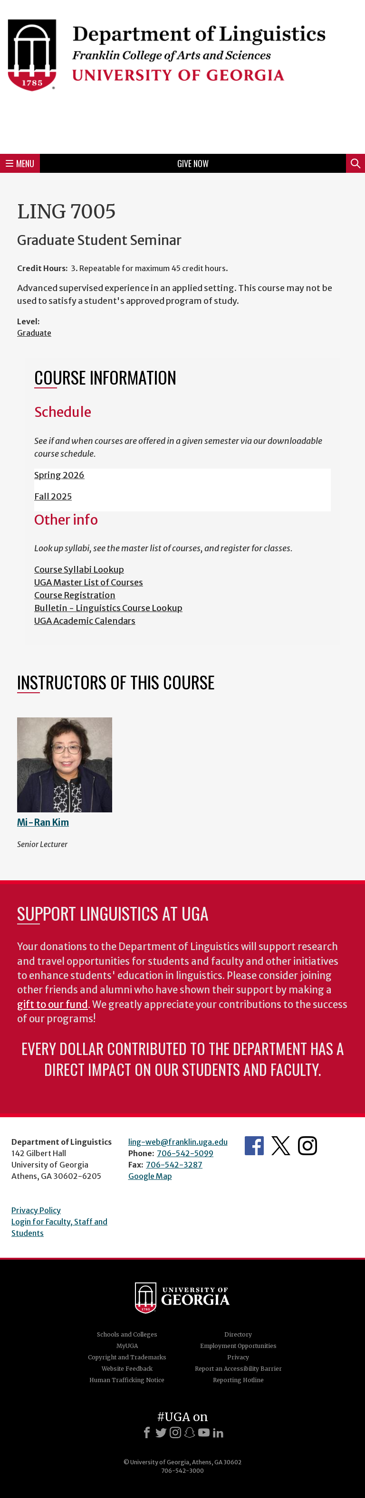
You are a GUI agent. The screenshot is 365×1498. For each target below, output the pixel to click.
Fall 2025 (53, 496)
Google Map (150, 1176)
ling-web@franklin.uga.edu (178, 1142)
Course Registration (74, 595)
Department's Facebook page (254, 1145)
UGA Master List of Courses (88, 582)
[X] (161, 1432)
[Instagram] (175, 1432)
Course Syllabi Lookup (79, 569)
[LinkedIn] (218, 1432)
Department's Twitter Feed (280, 1145)
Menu (20, 163)
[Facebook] (147, 1432)
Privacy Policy (36, 1210)
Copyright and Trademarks (127, 1357)
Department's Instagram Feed (307, 1145)
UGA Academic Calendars (84, 620)
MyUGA (127, 1345)
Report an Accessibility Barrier (238, 1368)
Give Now (193, 163)
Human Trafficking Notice (126, 1380)
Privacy (238, 1357)
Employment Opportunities (238, 1345)
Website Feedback (127, 1368)
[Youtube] (204, 1432)
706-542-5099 (185, 1153)
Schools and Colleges (127, 1334)
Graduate (34, 333)
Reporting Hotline (238, 1380)
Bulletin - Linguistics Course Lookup (108, 608)
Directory (238, 1334)
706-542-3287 (174, 1164)
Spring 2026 (59, 475)
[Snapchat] (189, 1432)
